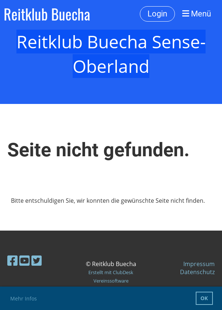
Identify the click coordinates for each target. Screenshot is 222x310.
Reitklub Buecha (47, 14)
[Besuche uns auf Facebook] (12, 260)
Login (157, 13)
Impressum (199, 264)
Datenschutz (197, 272)
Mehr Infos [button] (23, 298)
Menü (196, 13)
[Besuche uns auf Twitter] (36, 260)
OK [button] (204, 298)
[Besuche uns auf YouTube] (24, 260)
